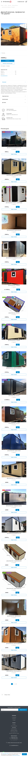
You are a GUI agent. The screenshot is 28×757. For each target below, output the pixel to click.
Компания (14, 715)
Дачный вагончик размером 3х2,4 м (14, 147)
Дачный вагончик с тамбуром (14, 285)
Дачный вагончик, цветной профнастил (14, 643)
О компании (14, 717)
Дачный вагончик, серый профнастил (14, 588)
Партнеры (14, 718)
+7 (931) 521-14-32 (20, 1)
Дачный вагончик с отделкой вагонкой (14, 560)
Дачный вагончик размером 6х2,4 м (14, 533)
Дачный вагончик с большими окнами (14, 175)
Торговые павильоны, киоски (14, 733)
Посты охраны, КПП (14, 731)
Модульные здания (14, 730)
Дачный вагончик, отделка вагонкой (14, 230)
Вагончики (14, 727)
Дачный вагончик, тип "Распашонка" (14, 478)
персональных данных (16, 755)
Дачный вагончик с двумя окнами (14, 450)
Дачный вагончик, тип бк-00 (14, 423)
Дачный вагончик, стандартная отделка (14, 505)
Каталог (14, 722)
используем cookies (5, 753)
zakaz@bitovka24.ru (14, 745)
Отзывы (14, 720)
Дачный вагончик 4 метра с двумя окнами (14, 202)
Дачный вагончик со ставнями (14, 340)
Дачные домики (14, 728)
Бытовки (14, 724)
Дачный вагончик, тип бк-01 (14, 395)
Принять (24, 754)
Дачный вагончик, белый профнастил (14, 671)
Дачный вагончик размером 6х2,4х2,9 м (14, 257)
